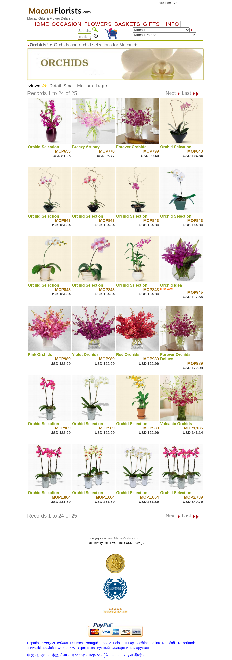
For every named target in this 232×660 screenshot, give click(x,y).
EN (175, 2)
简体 (161, 2)
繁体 (169, 2)
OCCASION (67, 24)
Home (40, 24)
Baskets (127, 24)
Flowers (98, 24)
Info (172, 24)
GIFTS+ (153, 24)
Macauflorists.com (127, 538)
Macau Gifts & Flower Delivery (50, 18)
